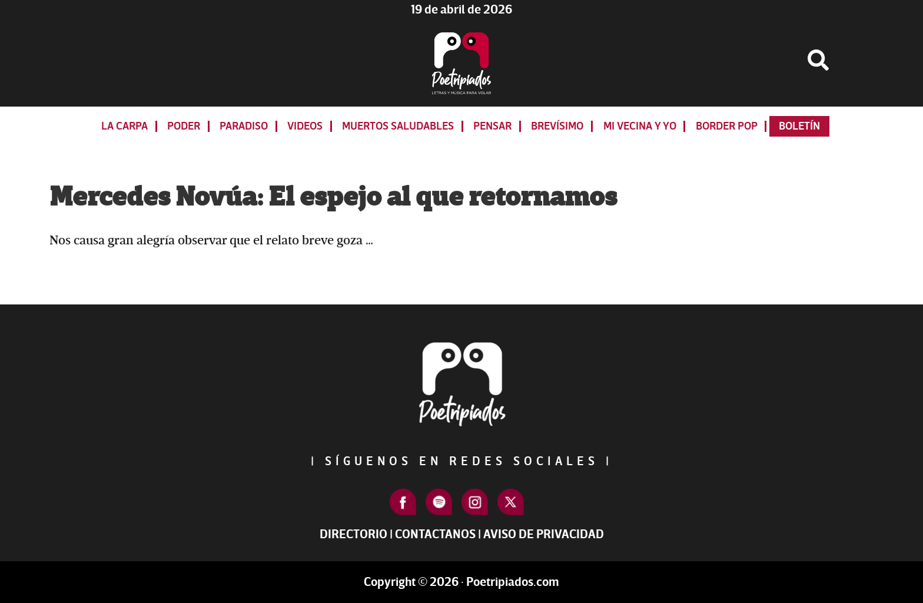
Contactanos (435, 534)
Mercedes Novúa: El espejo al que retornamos (333, 197)
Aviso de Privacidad (543, 534)
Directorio (353, 534)
